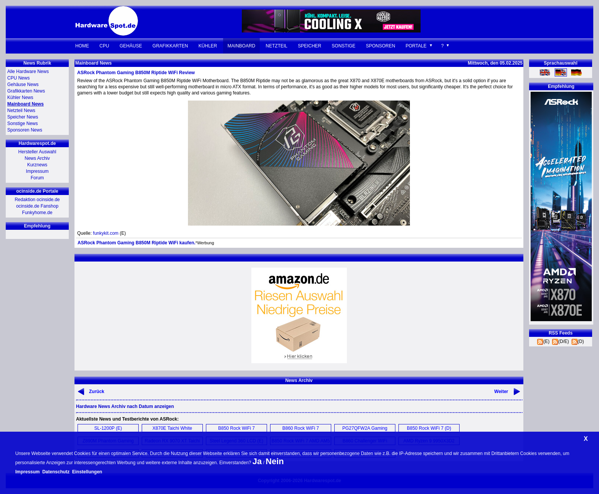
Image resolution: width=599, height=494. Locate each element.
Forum (37, 177)
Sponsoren (380, 46)
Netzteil (277, 46)
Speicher (309, 46)
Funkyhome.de (37, 212)
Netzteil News (21, 110)
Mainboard (242, 46)
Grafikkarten (170, 46)
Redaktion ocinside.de (37, 199)
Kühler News (20, 97)
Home (82, 46)
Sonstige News (22, 123)
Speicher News (22, 117)
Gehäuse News (23, 84)
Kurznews (37, 164)
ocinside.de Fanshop (37, 206)
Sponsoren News (24, 130)
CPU (104, 46)
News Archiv (37, 158)
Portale (416, 46)
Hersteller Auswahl (37, 151)
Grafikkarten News (26, 91)
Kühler (208, 46)
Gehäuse (131, 46)
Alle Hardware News (28, 71)
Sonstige (343, 46)
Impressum (37, 171)
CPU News (18, 78)
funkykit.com (105, 233)
